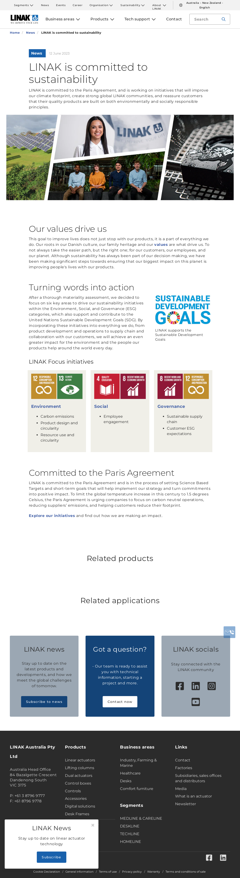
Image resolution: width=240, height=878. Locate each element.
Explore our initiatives (52, 515)
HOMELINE (130, 841)
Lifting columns (79, 768)
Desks (125, 781)
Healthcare (130, 773)
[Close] (93, 825)
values (161, 244)
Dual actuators (78, 775)
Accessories (76, 798)
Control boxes (78, 783)
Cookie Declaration (46, 871)
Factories (183, 768)
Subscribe (51, 857)
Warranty (153, 871)
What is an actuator (193, 796)
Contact (182, 760)
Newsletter (185, 804)
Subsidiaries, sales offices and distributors (198, 778)
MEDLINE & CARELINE (141, 818)
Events (61, 5)
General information (79, 871)
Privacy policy (132, 871)
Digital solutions (80, 806)
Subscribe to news (44, 702)
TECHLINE (129, 834)
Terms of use (108, 871)
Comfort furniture (136, 788)
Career (77, 5)
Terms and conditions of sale (185, 871)
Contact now (120, 702)
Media (181, 788)
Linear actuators (80, 760)
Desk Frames (77, 814)
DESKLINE (129, 826)
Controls (73, 791)
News (45, 5)
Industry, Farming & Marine (138, 763)
